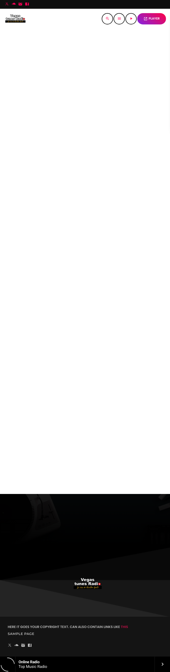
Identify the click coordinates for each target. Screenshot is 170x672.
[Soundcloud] (14, 4)
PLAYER (152, 18)
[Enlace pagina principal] (15, 19)
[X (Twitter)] (7, 4)
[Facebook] (27, 4)
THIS (124, 626)
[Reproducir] (131, 18)
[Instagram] (20, 4)
